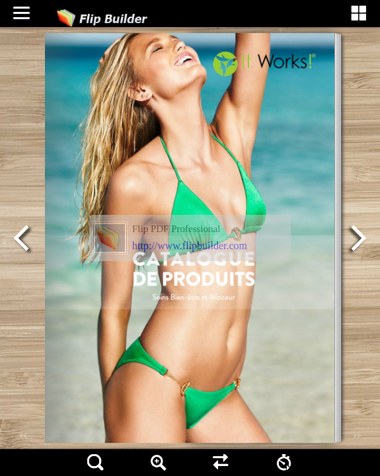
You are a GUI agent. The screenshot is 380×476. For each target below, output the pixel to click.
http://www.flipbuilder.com (189, 245)
